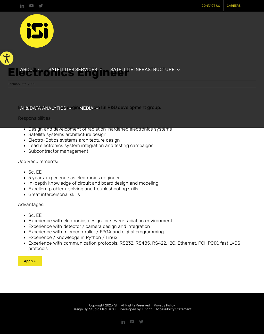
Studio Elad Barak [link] (102, 309)
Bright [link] (147, 309)
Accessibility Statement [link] (174, 309)
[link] (6, 58)
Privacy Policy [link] (164, 305)
